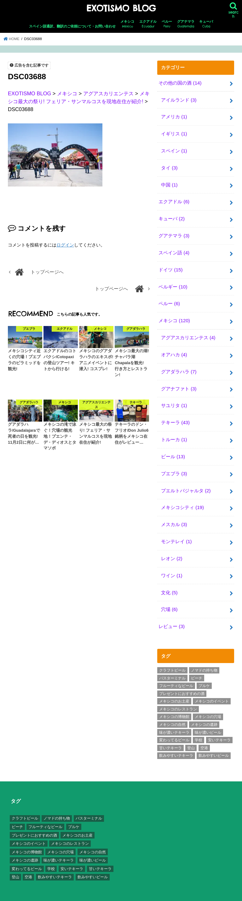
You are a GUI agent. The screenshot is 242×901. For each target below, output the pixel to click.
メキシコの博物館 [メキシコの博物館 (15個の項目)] (174, 706)
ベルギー (172, 282)
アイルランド (178, 99)
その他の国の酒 (179, 82)
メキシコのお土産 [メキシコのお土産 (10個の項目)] (174, 691)
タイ (169, 165)
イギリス (174, 132)
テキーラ (175, 416)
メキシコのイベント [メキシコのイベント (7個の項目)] (212, 691)
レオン (171, 549)
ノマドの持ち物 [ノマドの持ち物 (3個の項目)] (204, 660)
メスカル (174, 516)
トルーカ (174, 433)
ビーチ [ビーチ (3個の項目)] (196, 668)
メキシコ (127, 23)
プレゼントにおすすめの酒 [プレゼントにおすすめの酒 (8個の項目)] (182, 683)
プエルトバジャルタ (185, 482)
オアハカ (174, 349)
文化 (169, 583)
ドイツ (170, 266)
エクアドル (148, 23)
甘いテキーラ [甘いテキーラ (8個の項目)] (170, 737)
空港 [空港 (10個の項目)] (204, 737)
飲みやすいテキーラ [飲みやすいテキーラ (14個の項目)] (176, 745)
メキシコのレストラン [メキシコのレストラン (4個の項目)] (178, 699)
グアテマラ (185, 23)
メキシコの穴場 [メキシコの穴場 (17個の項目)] (208, 706)
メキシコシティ (182, 499)
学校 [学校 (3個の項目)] (198, 730)
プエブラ (174, 466)
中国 (169, 182)
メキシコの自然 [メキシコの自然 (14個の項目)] (172, 714)
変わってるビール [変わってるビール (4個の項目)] (174, 730)
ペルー (167, 23)
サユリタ (174, 399)
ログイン (65, 244)
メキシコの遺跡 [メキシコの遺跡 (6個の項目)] (204, 714)
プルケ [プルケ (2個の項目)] (204, 675)
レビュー (171, 616)
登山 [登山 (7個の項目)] (191, 737)
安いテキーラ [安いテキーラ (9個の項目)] (219, 730)
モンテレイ (176, 533)
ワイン (171, 566)
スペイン (174, 149)
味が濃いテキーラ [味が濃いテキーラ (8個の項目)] (174, 722)
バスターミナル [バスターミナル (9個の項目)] (172, 668)
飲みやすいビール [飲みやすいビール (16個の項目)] (214, 745)
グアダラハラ (178, 366)
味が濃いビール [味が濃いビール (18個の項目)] (208, 722)
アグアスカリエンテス (188, 332)
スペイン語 (173, 249)
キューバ (206, 23)
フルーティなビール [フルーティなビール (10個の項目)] (176, 675)
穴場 (169, 599)
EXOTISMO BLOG (121, 8)
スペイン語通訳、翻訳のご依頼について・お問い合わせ (72, 26)
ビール (173, 449)
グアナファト (178, 382)
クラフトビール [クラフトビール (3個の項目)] (172, 660)
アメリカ (174, 115)
